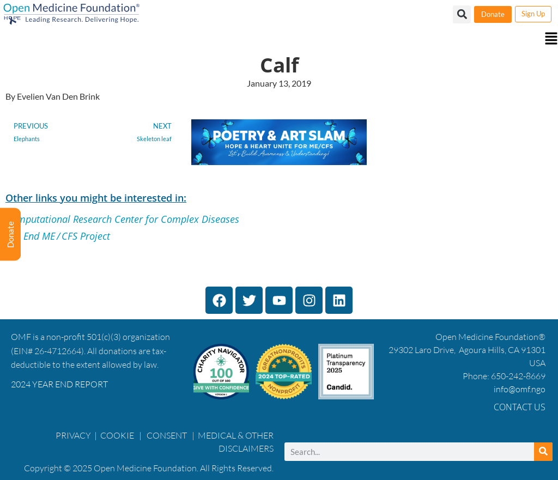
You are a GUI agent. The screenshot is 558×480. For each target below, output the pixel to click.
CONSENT (167, 435)
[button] (279, 39)
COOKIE (118, 435)
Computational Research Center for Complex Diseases (122, 219)
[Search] (543, 451)
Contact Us (519, 407)
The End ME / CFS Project (57, 235)
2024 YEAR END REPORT (59, 384)
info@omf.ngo (519, 389)
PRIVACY (73, 435)
